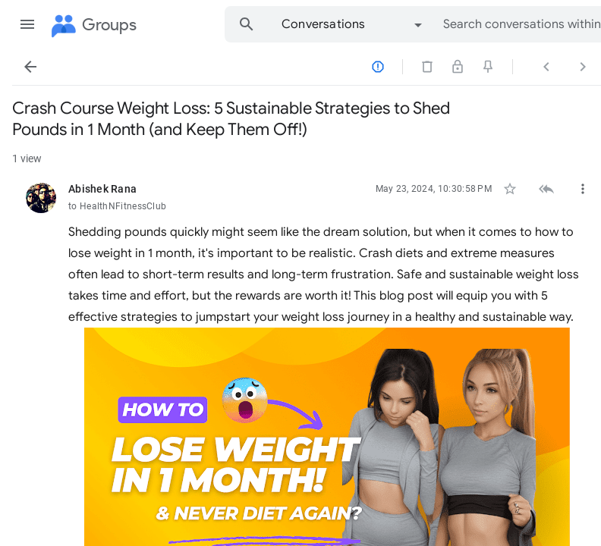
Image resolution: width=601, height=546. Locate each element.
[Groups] (93, 26)
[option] (352, 24)
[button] (27, 24)
